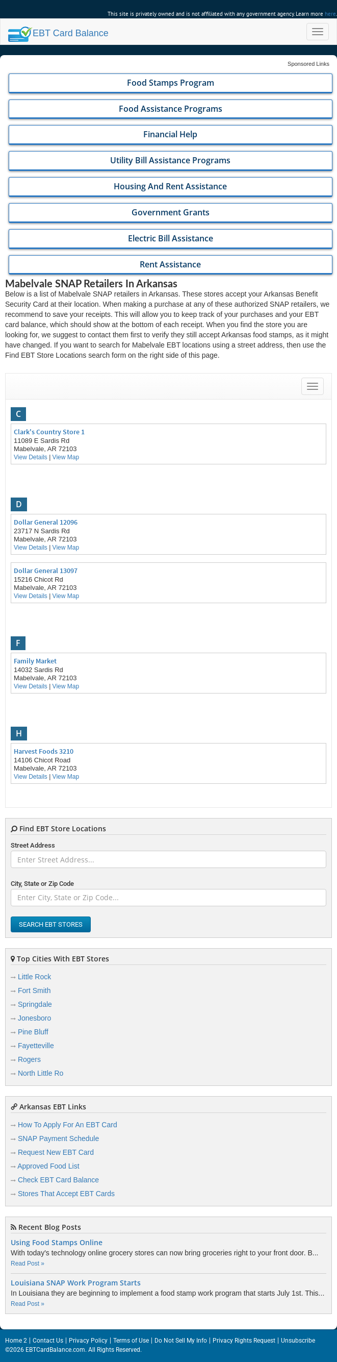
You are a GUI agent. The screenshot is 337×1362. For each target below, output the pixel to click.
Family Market (35, 660)
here (330, 13)
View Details (30, 457)
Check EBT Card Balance (58, 1180)
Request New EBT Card (56, 1152)
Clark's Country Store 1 (49, 431)
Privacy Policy (88, 1341)
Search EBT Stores (51, 924)
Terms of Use (131, 1341)
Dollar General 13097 (45, 570)
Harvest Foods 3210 (43, 751)
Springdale (35, 1004)
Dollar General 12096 (45, 522)
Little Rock (34, 977)
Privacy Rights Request (244, 1341)
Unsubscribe (298, 1341)
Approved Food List (48, 1166)
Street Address (33, 845)
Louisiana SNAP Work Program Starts (76, 1282)
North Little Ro (40, 1073)
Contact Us (48, 1341)
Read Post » (27, 1263)
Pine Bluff (33, 1032)
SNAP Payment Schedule (58, 1138)
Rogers (29, 1059)
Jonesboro (34, 1018)
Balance (58, 33)
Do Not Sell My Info (180, 1341)
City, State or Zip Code (42, 883)
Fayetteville (36, 1046)
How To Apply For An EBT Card (67, 1125)
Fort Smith (34, 990)
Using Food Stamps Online (56, 1242)
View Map (66, 457)
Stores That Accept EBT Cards (66, 1194)
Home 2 (16, 1341)
